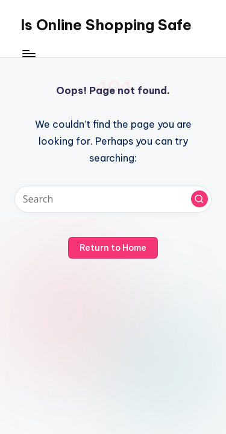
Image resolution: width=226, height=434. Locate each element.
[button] (199, 198)
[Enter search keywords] (113, 199)
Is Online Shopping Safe (106, 25)
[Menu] (28, 54)
